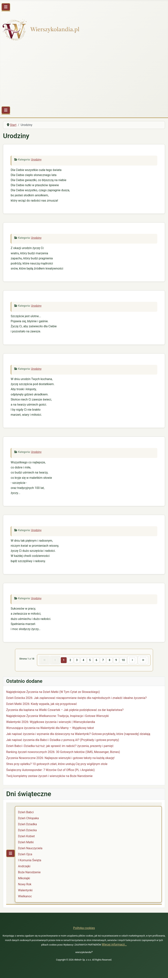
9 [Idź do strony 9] (117, 660)
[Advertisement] (84, 75)
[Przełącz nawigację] (6, 7)
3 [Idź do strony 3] (76, 660)
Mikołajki (24, 878)
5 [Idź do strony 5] (89, 660)
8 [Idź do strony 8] (110, 660)
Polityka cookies (84, 928)
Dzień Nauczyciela (30, 848)
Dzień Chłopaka (28, 818)
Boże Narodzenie (29, 872)
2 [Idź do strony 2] (69, 660)
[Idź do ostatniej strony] (144, 660)
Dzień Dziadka (27, 824)
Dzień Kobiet (26, 836)
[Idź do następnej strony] (134, 660)
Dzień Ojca (25, 854)
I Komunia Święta (29, 860)
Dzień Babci (26, 812)
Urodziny (36, 159)
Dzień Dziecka (27, 830)
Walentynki (25, 890)
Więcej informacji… (114, 944)
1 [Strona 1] (62, 660)
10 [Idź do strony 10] (124, 660)
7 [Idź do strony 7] (103, 660)
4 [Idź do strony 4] (83, 660)
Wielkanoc (25, 896)
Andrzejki (24, 866)
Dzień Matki (26, 842)
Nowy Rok (24, 884)
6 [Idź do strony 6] (96, 660)
